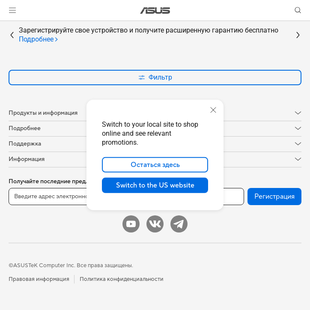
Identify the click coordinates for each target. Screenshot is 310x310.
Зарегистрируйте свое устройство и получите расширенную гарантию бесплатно (148, 35)
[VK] (155, 223)
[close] (213, 110)
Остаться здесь (155, 165)
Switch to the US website (155, 185)
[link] (155, 10)
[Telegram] (179, 223)
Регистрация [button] (274, 196)
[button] (12, 10)
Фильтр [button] (155, 77)
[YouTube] (131, 223)
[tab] (39, 39)
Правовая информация (39, 279)
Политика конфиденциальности (122, 279)
